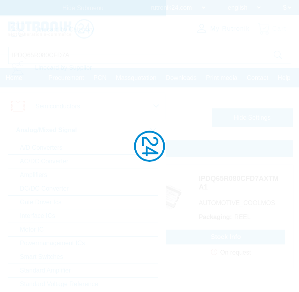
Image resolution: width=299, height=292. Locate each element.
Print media (221, 77)
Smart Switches (41, 256)
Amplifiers (33, 175)
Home (14, 77)
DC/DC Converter (44, 188)
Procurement (66, 77)
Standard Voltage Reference (59, 284)
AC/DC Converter (44, 161)
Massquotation (136, 77)
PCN (100, 77)
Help (284, 77)
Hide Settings (252, 117)
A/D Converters (41, 147)
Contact (257, 77)
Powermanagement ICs (52, 243)
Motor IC (32, 229)
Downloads (181, 77)
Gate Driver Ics (41, 202)
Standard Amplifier (45, 270)
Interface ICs (37, 215)
